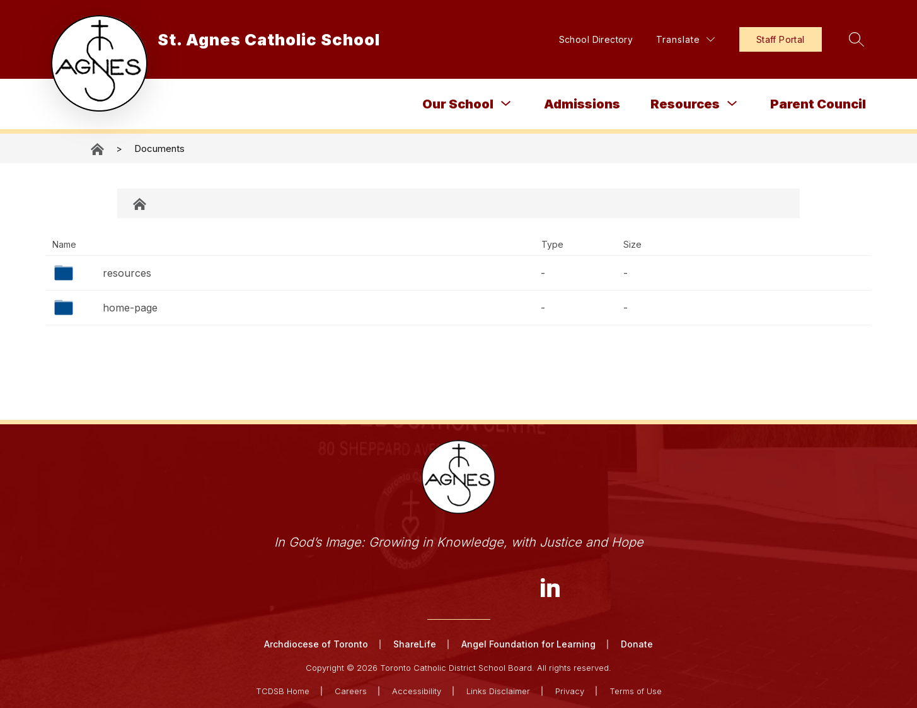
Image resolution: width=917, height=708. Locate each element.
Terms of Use (635, 690)
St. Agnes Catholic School (98, 149)
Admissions (582, 104)
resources (127, 273)
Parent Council (818, 104)
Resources (685, 104)
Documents (159, 148)
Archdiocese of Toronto (316, 644)
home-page (130, 307)
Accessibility (416, 690)
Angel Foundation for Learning (528, 644)
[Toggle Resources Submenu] (732, 103)
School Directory (588, 39)
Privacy (569, 690)
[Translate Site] (677, 39)
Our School (457, 104)
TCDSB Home (282, 690)
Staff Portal (772, 39)
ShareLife (414, 644)
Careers (351, 690)
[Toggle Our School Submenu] (506, 103)
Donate (637, 644)
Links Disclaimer (498, 690)
